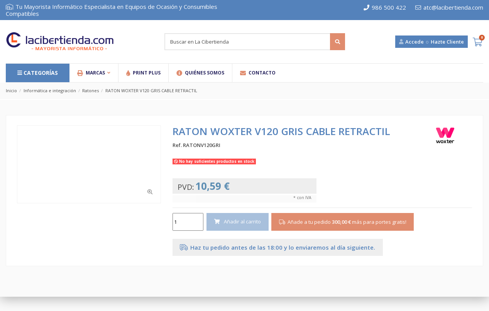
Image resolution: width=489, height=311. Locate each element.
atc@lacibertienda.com (449, 7)
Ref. (177, 145)
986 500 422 (385, 7)
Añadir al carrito (237, 221)
